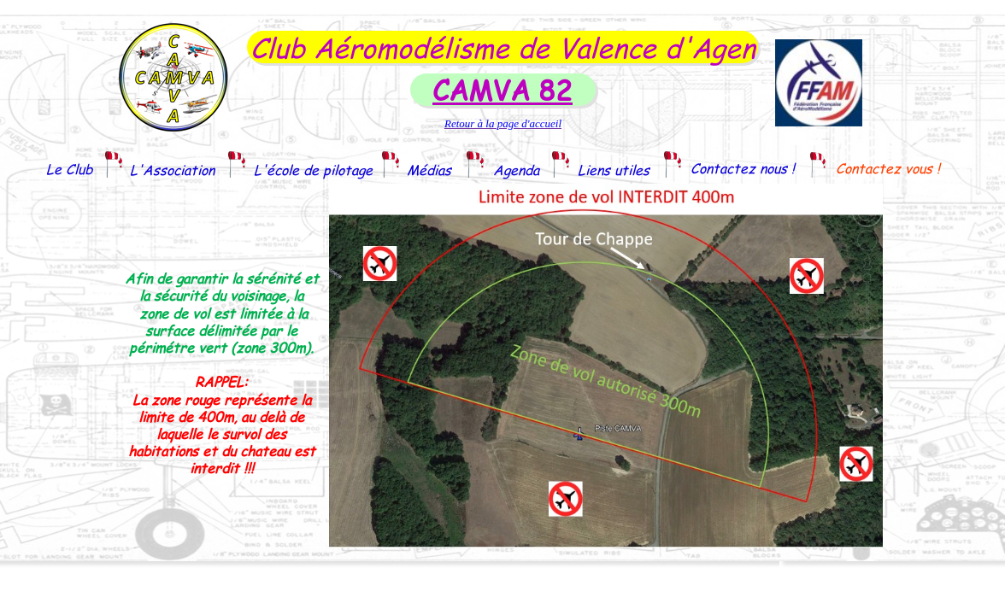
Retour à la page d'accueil (502, 123)
